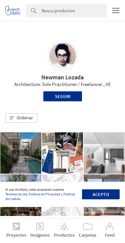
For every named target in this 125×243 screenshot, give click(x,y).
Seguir (62, 96)
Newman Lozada (62, 77)
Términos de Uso (16, 194)
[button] (21, 118)
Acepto (101, 194)
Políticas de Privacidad (44, 194)
